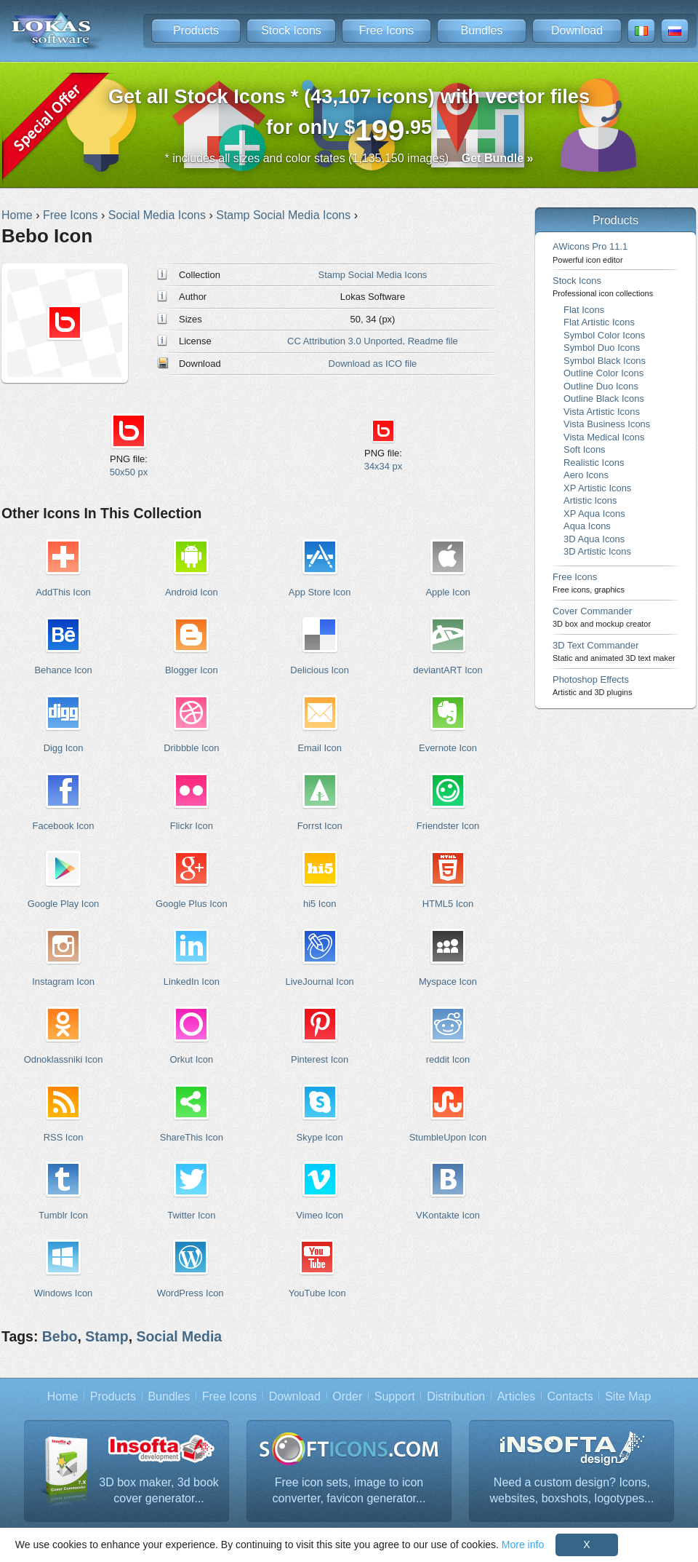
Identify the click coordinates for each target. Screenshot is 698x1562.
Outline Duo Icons (600, 386)
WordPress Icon (190, 1293)
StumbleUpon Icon (448, 1137)
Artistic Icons (590, 500)
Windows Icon (63, 1293)
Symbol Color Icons (604, 335)
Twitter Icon (191, 1215)
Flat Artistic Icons (599, 322)
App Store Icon (320, 592)
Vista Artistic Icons (601, 411)
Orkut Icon (191, 1059)
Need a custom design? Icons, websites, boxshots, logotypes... (572, 1490)
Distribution (456, 1396)
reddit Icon (448, 1059)
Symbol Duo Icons (601, 347)
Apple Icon (447, 592)
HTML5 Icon (448, 903)
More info (523, 1544)
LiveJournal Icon (319, 981)
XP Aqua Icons (594, 513)
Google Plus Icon (192, 903)
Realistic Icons (594, 462)
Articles (516, 1396)
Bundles (482, 30)
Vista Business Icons (606, 424)
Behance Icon (63, 670)
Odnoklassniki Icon (63, 1059)
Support (394, 1396)
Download (577, 30)
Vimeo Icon (319, 1215)
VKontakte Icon (448, 1215)
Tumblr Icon (63, 1215)
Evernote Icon (448, 747)
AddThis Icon (63, 592)
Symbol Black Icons (604, 360)
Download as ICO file (373, 363)
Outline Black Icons (603, 398)
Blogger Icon (191, 670)
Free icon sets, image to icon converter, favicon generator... (349, 1490)
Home (63, 1396)
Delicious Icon (319, 670)
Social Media (179, 1336)
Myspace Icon (448, 981)
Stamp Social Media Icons (373, 274)
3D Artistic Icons (597, 551)
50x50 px (129, 472)
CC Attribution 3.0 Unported (344, 341)
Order (347, 1396)
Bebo (60, 1336)
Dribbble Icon (191, 747)
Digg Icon (64, 747)
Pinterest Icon (319, 1059)
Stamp (106, 1336)
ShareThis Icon (191, 1137)
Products (196, 30)
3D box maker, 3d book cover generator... (159, 1490)
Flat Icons (583, 309)
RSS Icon (64, 1137)
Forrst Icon (319, 825)
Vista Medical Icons (603, 437)
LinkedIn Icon (192, 981)
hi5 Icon (319, 903)
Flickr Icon (191, 825)
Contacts (570, 1396)
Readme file (433, 341)
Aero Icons (586, 474)
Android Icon (191, 592)
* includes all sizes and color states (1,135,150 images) (349, 158)
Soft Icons (584, 449)
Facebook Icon (64, 825)
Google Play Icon (64, 903)
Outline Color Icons (603, 373)
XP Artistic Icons (597, 488)
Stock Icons (291, 30)
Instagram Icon (63, 981)
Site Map (628, 1396)
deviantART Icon (447, 670)
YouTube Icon (317, 1293)
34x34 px (383, 466)
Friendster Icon (448, 825)
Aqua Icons (587, 525)
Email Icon (319, 747)
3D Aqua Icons (594, 539)
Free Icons (386, 30)
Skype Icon (320, 1137)
